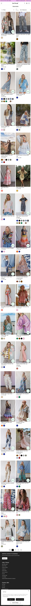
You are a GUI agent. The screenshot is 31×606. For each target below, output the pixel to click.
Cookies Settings (15, 602)
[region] (15, 597)
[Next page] (21, 550)
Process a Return (5, 567)
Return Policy (4, 565)
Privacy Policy (4, 570)
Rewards (3, 587)
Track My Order (4, 575)
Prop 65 (3, 573)
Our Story (3, 584)
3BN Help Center (5, 564)
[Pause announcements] (30, 1)
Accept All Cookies (19, 599)
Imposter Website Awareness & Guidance (8, 578)
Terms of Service (4, 572)
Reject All (11, 599)
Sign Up (4, 558)
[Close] (28, 590)
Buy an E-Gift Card (5, 589)
